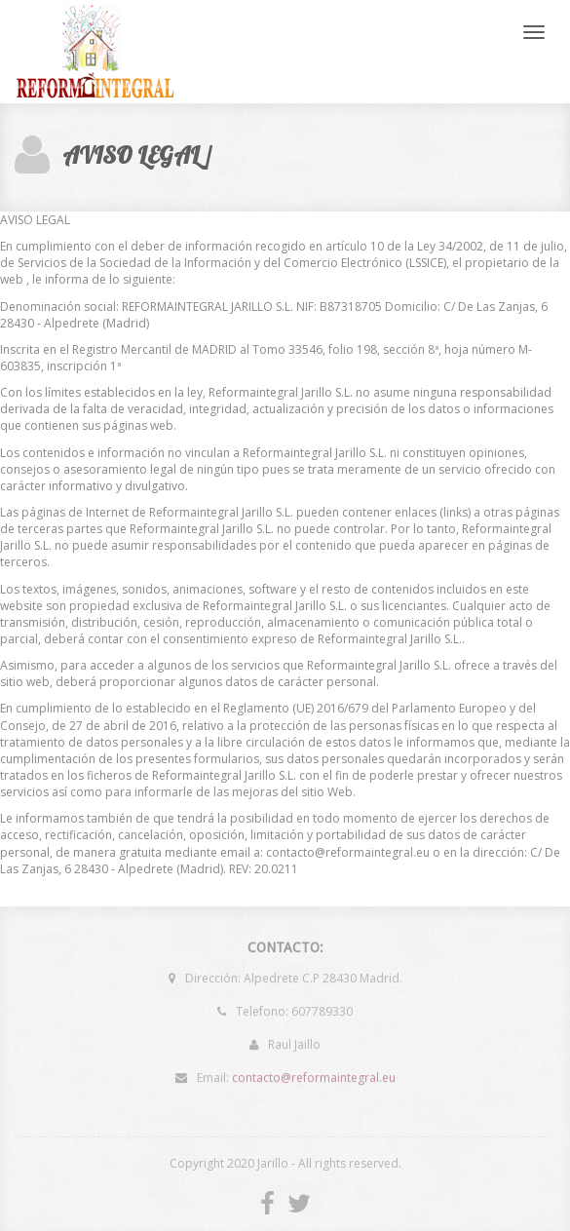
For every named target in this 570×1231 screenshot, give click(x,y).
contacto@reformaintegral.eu (314, 1074)
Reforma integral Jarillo (96, 51)
